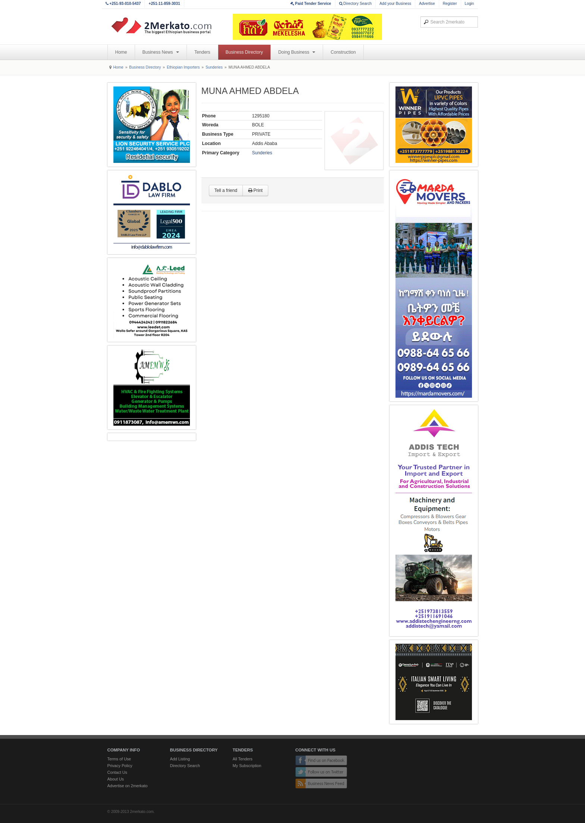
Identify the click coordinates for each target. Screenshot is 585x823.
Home (121, 52)
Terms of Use (119, 759)
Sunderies (214, 67)
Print (255, 190)
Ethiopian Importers (183, 67)
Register (450, 3)
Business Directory (244, 52)
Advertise (427, 3)
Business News (161, 52)
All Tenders (243, 759)
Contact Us (117, 772)
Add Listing (180, 759)
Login (469, 3)
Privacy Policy (119, 765)
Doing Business (297, 52)
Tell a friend (226, 190)
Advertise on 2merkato (127, 785)
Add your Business (395, 3)
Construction (343, 52)
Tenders (202, 52)
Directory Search (355, 3)
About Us (115, 779)
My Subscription (247, 765)
